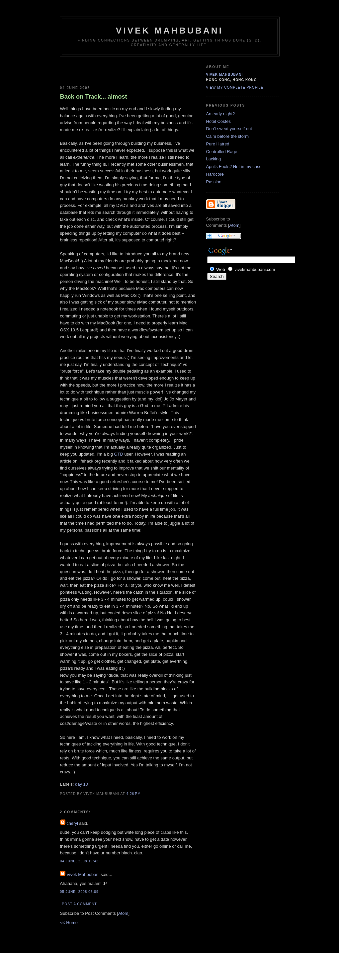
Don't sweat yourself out (229, 128)
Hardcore (215, 174)
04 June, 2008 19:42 (79, 861)
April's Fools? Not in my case (234, 166)
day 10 (81, 784)
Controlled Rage (221, 151)
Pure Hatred (217, 143)
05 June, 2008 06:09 (79, 892)
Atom (123, 913)
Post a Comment (79, 904)
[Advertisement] (99, 70)
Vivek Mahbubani (169, 31)
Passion (213, 181)
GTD (118, 454)
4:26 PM (133, 794)
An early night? (220, 113)
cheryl (72, 823)
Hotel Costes (218, 121)
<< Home (69, 922)
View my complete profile (235, 87)
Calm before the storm (227, 136)
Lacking (213, 158)
